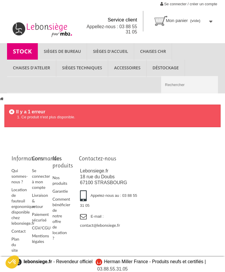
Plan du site (15, 244)
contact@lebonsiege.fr (100, 225)
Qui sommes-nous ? (19, 176)
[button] (12, 262)
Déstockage (165, 67)
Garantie (60, 191)
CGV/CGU (41, 227)
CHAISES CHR (153, 51)
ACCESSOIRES (127, 67)
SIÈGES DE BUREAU (62, 51)
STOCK (22, 51)
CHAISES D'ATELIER (31, 67)
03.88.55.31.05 (112, 268)
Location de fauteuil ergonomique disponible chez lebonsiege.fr (23, 206)
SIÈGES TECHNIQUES (82, 67)
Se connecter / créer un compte (188, 4)
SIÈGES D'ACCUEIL (110, 51)
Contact (18, 231)
